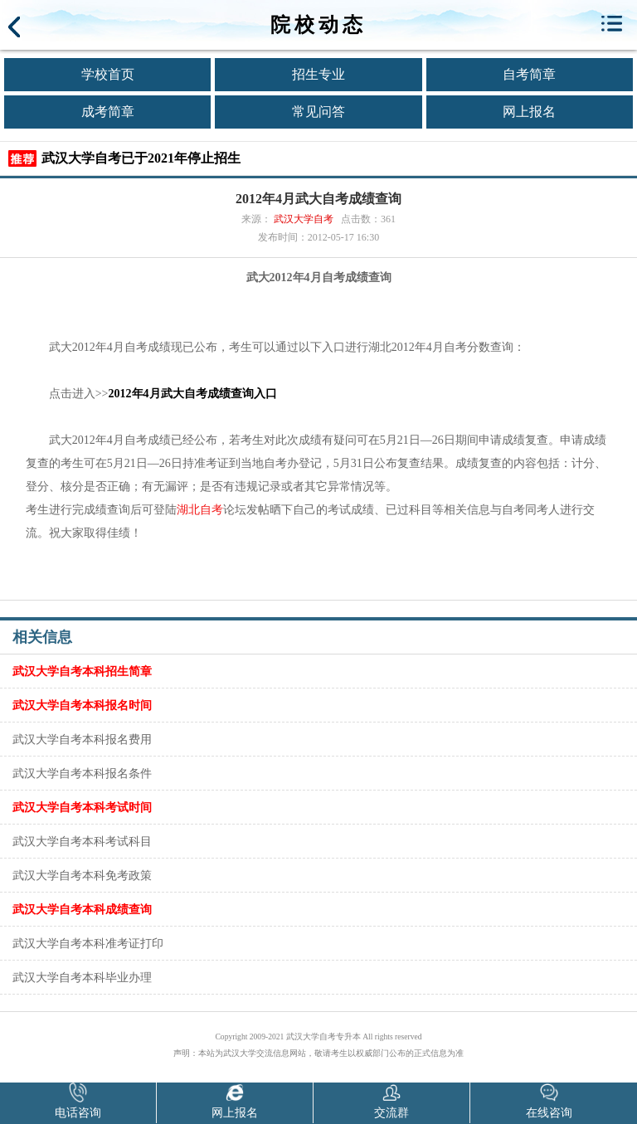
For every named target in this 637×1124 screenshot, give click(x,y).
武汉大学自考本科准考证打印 (87, 943)
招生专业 (318, 74)
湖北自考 (200, 510)
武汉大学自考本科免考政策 (82, 875)
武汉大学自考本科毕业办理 (82, 977)
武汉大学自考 (303, 219)
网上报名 (529, 112)
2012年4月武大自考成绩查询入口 (193, 393)
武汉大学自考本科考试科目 (82, 841)
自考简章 (529, 74)
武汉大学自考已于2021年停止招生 (141, 158)
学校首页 (107, 74)
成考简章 (107, 112)
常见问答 (318, 112)
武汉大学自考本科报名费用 (82, 739)
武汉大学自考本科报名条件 (82, 773)
